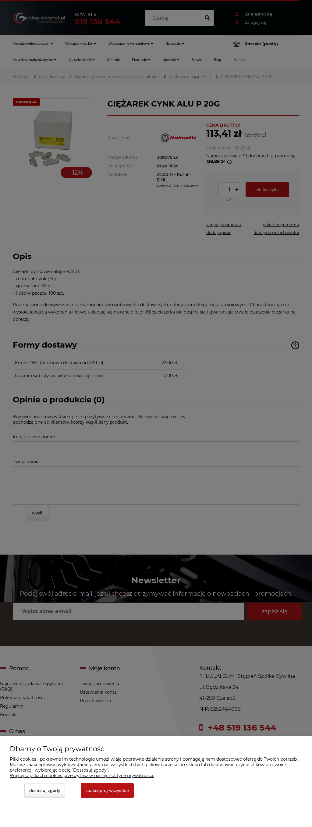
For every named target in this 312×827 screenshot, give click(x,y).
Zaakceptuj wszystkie (107, 790)
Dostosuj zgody (44, 790)
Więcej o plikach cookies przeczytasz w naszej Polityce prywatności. (82, 775)
